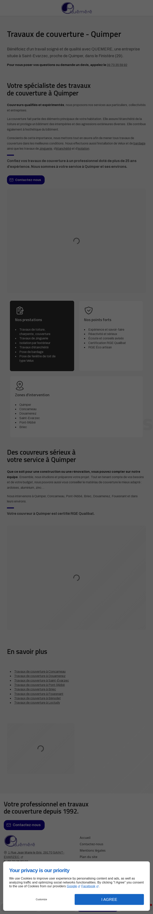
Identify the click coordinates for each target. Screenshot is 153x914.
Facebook (88, 886)
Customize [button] (41, 899)
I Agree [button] (109, 899)
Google (72, 886)
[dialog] (76, 886)
